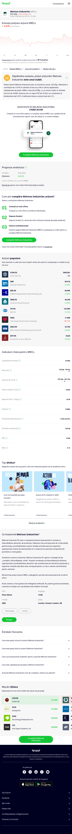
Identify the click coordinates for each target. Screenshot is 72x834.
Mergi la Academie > (37, 523)
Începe (9, 619)
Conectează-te (58, 3)
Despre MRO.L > (16, 69)
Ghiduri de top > (49, 69)
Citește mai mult (9, 515)
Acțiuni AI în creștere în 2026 (47, 495)
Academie (48, 247)
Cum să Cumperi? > (32, 69)
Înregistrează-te (6, 60)
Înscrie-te (5, 185)
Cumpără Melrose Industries (36, 155)
